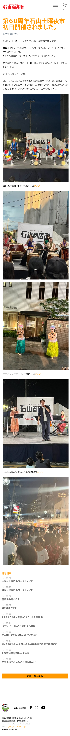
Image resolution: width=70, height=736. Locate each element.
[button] (55, 6)
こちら (37, 186)
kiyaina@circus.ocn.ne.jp (16, 726)
